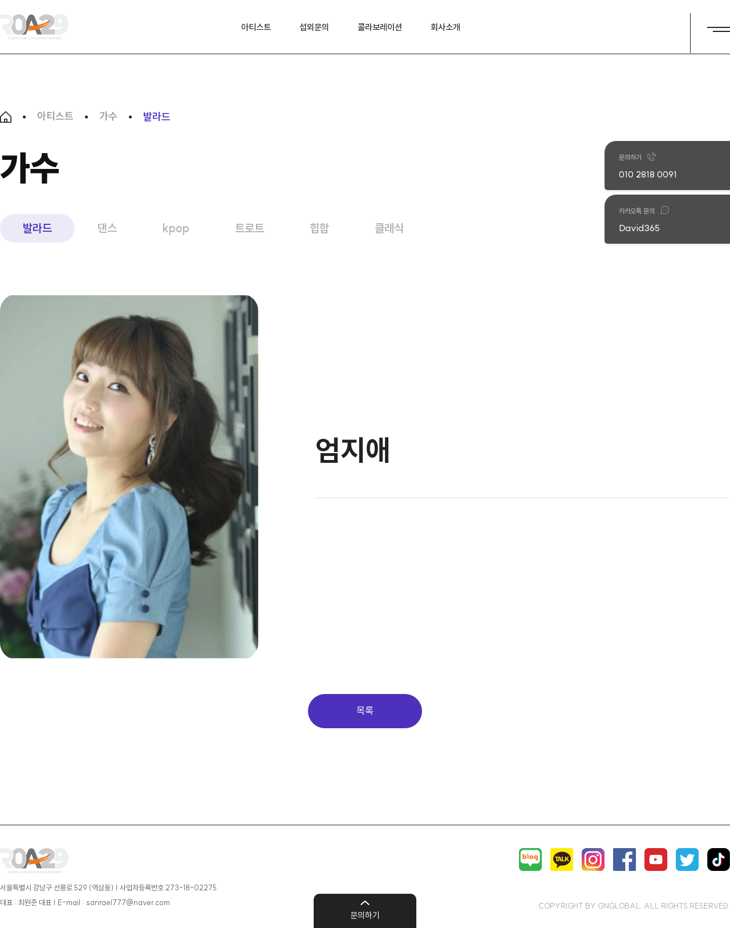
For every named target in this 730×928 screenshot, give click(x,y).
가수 (108, 117)
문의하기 (365, 915)
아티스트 (55, 117)
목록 (365, 710)
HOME (5, 117)
